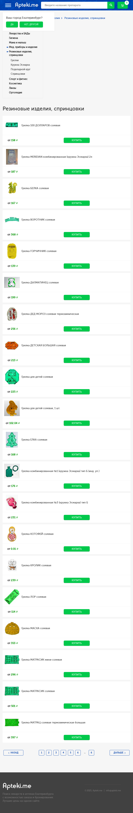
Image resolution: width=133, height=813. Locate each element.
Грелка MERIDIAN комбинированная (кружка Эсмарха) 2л (56, 156)
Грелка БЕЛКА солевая (35, 188)
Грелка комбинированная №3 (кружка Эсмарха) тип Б (54, 502)
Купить (77, 140)
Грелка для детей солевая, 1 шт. (40, 408)
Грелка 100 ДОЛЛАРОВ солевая (40, 125)
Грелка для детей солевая (37, 376)
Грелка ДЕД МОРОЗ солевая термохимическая (50, 314)
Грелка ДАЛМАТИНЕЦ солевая (40, 282)
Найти (111, 5)
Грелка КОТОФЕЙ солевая (37, 534)
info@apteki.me (113, 790)
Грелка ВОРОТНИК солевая (38, 219)
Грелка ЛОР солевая (33, 596)
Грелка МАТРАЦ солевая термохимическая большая (53, 722)
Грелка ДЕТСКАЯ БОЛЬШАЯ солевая (43, 345)
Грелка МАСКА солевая (35, 628)
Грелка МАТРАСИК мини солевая (41, 659)
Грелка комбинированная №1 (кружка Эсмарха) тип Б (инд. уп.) (60, 471)
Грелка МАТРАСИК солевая (38, 691)
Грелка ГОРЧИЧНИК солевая (38, 251)
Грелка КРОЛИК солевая (36, 565)
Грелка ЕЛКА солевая (34, 439)
